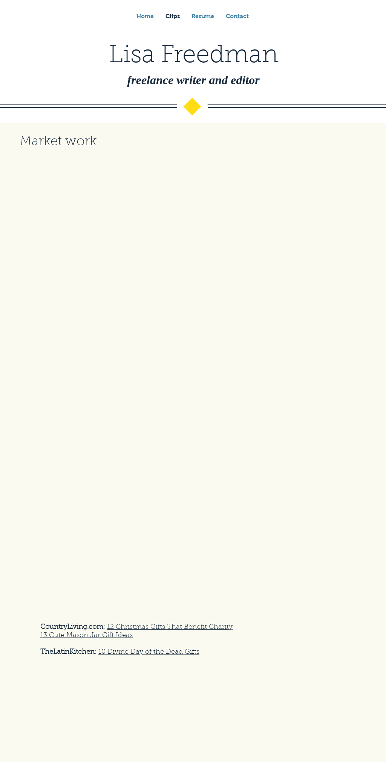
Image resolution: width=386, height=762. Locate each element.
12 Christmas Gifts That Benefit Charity (170, 627)
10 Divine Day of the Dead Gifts (148, 652)
